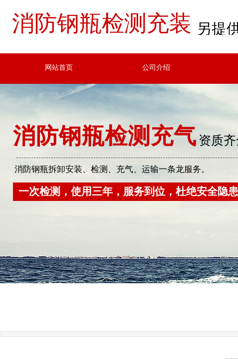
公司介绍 (156, 67)
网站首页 (59, 67)
